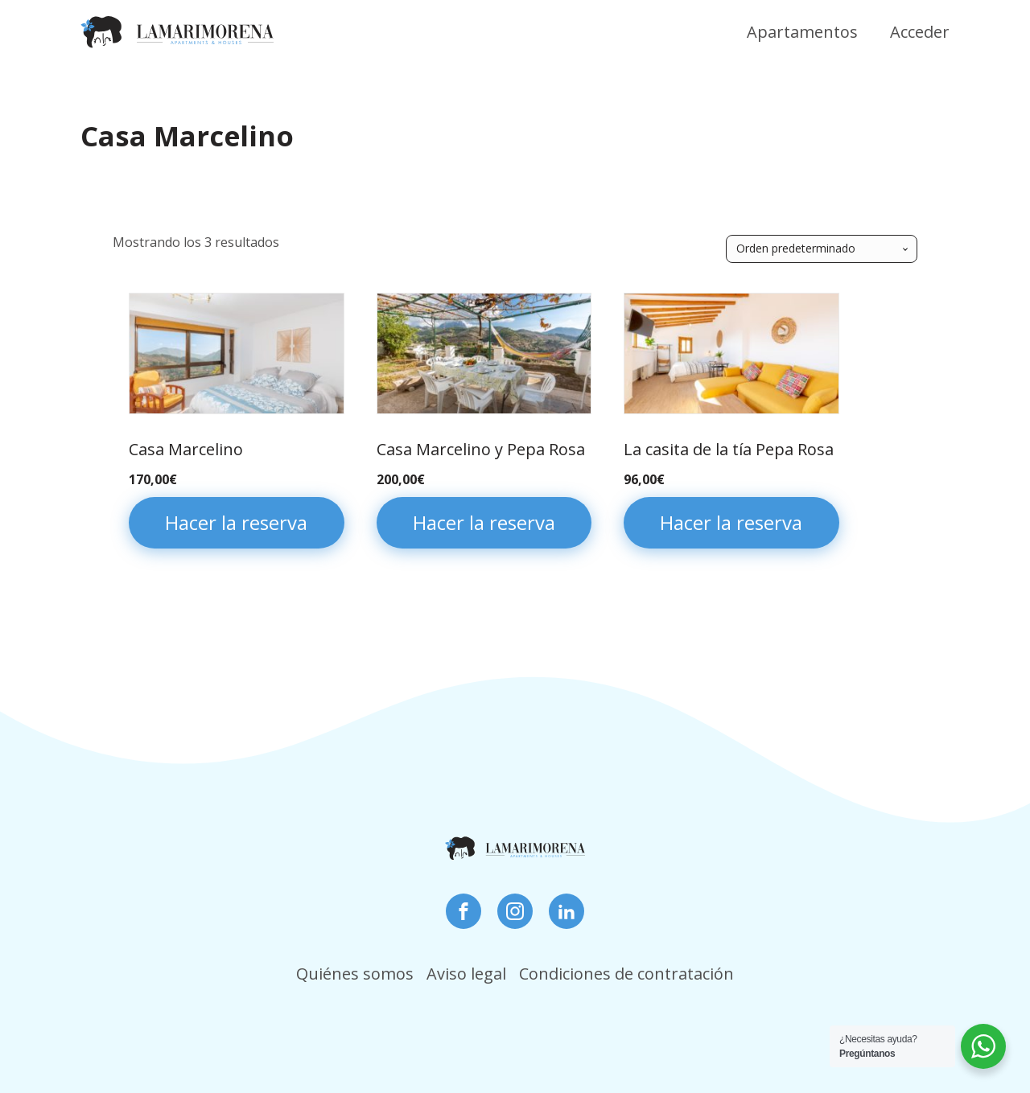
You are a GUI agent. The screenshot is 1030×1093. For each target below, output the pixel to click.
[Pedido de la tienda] (821, 249)
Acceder (920, 32)
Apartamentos (802, 32)
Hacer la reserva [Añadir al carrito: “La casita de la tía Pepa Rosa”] (731, 522)
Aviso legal (466, 973)
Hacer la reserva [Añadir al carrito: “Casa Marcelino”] (236, 522)
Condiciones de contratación (626, 973)
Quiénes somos (355, 973)
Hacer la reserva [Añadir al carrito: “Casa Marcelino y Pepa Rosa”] (484, 522)
